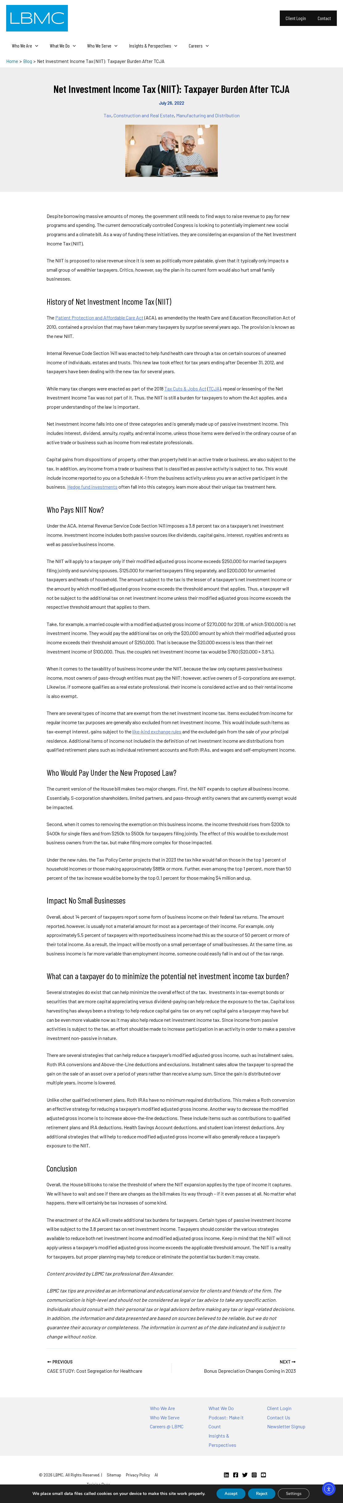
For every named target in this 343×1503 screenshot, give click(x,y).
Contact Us (278, 1417)
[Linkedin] (226, 1475)
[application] (34, 45)
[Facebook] (235, 1475)
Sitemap (114, 1474)
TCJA (214, 388)
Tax (107, 115)
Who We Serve (98, 45)
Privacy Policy (138, 1474)
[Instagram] (254, 1475)
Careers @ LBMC (167, 1426)
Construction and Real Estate (144, 115)
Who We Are (24, 45)
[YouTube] (263, 1475)
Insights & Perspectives (147, 45)
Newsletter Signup (286, 1426)
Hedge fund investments (92, 487)
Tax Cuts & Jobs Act (185, 388)
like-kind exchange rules (156, 731)
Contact (325, 18)
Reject (261, 1493)
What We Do (60, 45)
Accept (227, 1493)
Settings (297, 1493)
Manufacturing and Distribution (208, 115)
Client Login (298, 18)
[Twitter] (245, 1475)
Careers (190, 45)
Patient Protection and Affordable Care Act (99, 317)
